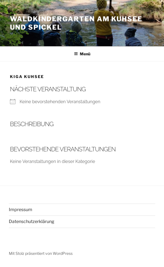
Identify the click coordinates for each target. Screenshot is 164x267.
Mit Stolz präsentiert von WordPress (41, 253)
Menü (82, 53)
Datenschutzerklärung (31, 221)
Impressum (20, 209)
